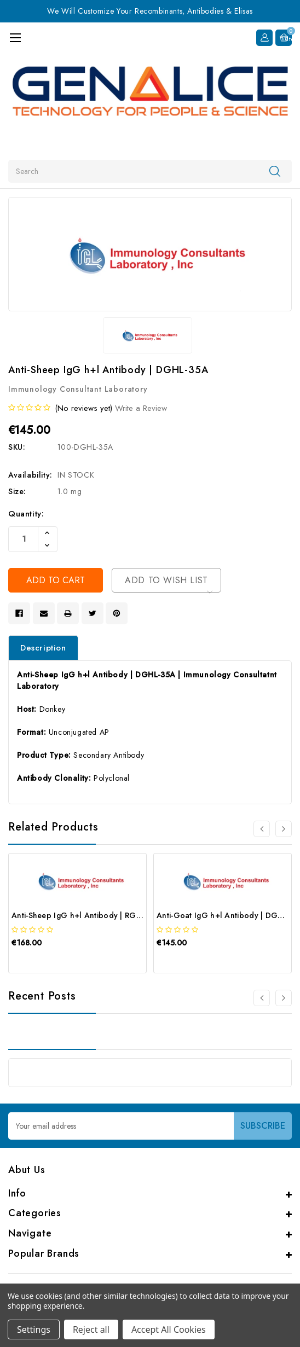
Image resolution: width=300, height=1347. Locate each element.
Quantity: (26, 514)
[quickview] (39, 962)
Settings (33, 1329)
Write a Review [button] (141, 408)
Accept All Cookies (168, 1329)
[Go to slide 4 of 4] (261, 829)
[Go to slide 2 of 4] (283, 829)
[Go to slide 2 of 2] (261, 998)
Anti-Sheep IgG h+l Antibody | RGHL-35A (87, 915)
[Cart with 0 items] (283, 38)
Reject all (91, 1329)
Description (43, 648)
